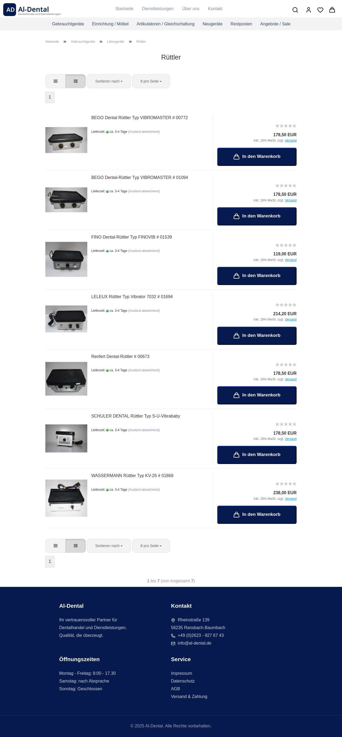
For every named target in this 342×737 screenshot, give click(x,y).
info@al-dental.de (194, 643)
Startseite (124, 8)
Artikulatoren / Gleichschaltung (166, 24)
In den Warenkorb (257, 157)
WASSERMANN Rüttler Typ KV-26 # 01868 (132, 475)
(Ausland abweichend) (144, 132)
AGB (175, 689)
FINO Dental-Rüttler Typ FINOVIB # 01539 (131, 237)
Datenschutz (183, 681)
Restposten (241, 24)
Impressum (181, 673)
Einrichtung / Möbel (110, 24)
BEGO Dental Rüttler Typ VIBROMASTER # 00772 (139, 117)
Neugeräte (213, 24)
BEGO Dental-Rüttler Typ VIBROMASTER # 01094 (139, 177)
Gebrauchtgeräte (68, 24)
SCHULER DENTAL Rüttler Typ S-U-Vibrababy (135, 416)
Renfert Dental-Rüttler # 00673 (120, 356)
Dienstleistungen (157, 8)
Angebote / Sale (275, 24)
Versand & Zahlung (189, 696)
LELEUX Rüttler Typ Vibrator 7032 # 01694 (132, 296)
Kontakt (215, 8)
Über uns (191, 8)
